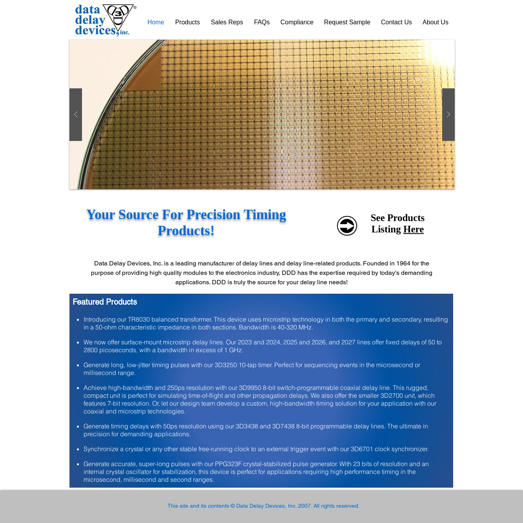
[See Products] (347, 226)
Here (413, 229)
